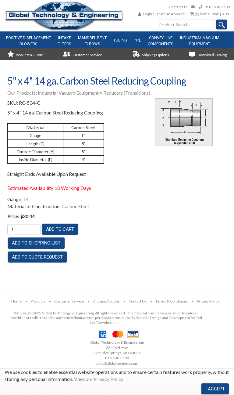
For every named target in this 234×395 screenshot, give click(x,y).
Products (37, 301)
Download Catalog (208, 55)
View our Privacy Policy (98, 379)
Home (16, 301)
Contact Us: (178, 7)
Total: (209, 14)
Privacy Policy (208, 301)
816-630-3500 (218, 7)
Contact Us (138, 301)
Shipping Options (151, 55)
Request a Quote (25, 55)
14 (26, 199)
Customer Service (82, 55)
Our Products (21, 93)
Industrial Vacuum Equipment (68, 93)
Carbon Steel (75, 206)
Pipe (137, 40)
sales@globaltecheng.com (117, 363)
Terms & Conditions (171, 301)
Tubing (120, 40)
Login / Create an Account (164, 14)
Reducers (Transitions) (126, 93)
